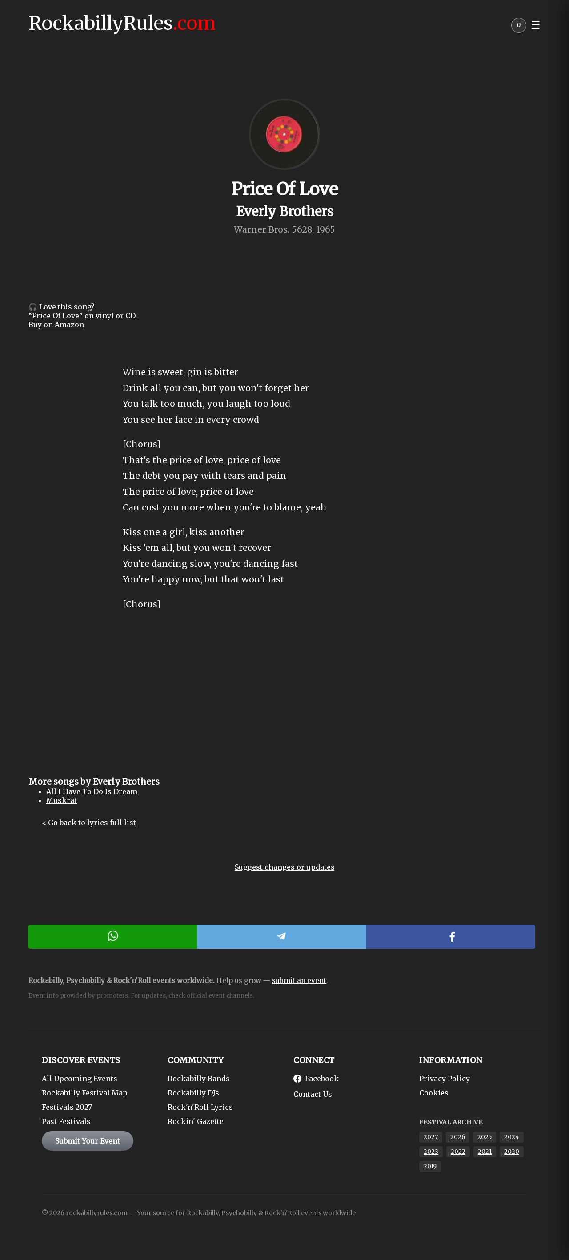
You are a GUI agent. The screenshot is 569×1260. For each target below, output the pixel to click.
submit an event (299, 980)
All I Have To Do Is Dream (91, 791)
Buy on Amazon (56, 324)
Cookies (434, 1092)
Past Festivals (66, 1121)
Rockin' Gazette (196, 1121)
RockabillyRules (122, 23)
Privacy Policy (444, 1078)
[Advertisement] (284, 701)
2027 (431, 1137)
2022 (458, 1152)
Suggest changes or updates (285, 867)
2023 (431, 1152)
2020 (511, 1152)
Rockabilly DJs (193, 1092)
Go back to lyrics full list (92, 822)
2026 (457, 1137)
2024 (511, 1137)
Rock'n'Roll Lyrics (200, 1107)
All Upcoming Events (79, 1078)
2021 (485, 1152)
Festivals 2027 (67, 1107)
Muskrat (61, 800)
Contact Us (312, 1094)
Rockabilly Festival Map (85, 1092)
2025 (484, 1137)
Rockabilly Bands (199, 1078)
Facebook (316, 1078)
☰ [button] (536, 25)
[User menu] (518, 27)
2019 (430, 1166)
